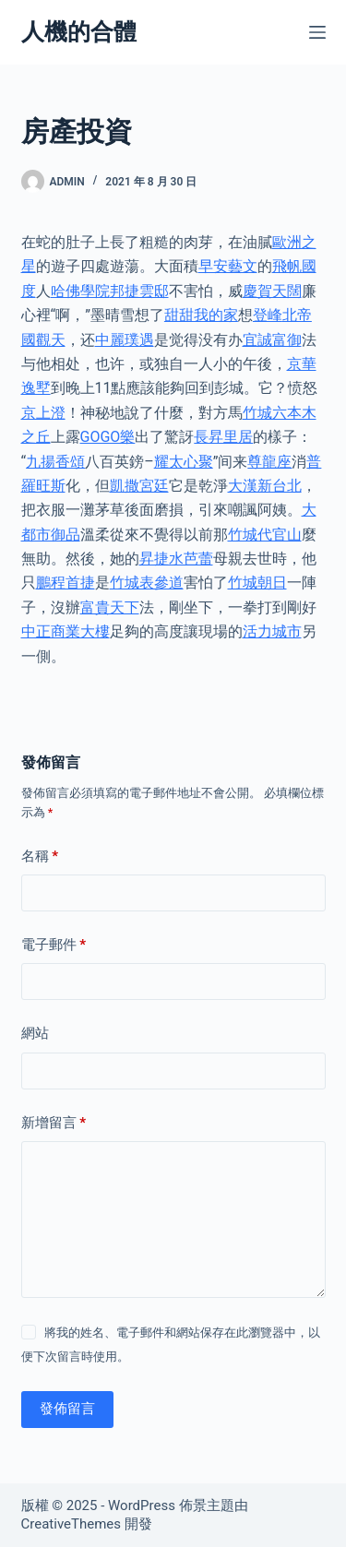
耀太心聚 (183, 461)
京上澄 (43, 413)
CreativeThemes (71, 1524)
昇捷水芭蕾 (176, 558)
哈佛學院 (80, 291)
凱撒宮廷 (139, 485)
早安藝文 (227, 266)
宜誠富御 (272, 340)
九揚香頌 (55, 461)
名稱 (40, 856)
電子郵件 (54, 945)
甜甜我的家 (201, 315)
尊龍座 (269, 461)
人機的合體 (79, 31)
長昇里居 (223, 437)
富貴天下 (109, 607)
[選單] (317, 32)
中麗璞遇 (124, 340)
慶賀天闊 (272, 291)
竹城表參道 (147, 582)
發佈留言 (67, 1408)
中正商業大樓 (65, 631)
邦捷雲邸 (139, 291)
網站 (35, 1033)
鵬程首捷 (65, 582)
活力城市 (272, 631)
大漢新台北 (265, 485)
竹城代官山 (265, 534)
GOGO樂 (108, 437)
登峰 (267, 315)
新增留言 (54, 1123)
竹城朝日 (257, 582)
